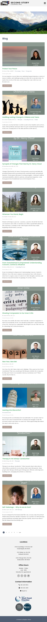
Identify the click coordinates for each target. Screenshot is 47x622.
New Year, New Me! (9, 362)
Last (20, 532)
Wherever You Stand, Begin (12, 214)
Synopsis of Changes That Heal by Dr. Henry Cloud (22, 164)
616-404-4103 (24, 588)
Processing (17, 71)
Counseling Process (28, 119)
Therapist (20, 119)
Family (36, 119)
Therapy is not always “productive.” (16, 459)
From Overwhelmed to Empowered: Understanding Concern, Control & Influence (22, 264)
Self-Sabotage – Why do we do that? (16, 507)
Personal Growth (6, 412)
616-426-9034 (24, 585)
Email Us (24, 591)
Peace (23, 71)
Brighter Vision (27, 619)
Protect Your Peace (9, 69)
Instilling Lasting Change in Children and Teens (20, 117)
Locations (23, 542)
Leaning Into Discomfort (11, 410)
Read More (7, 85)
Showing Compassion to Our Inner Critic (17, 313)
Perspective (29, 71)
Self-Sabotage (18, 509)
